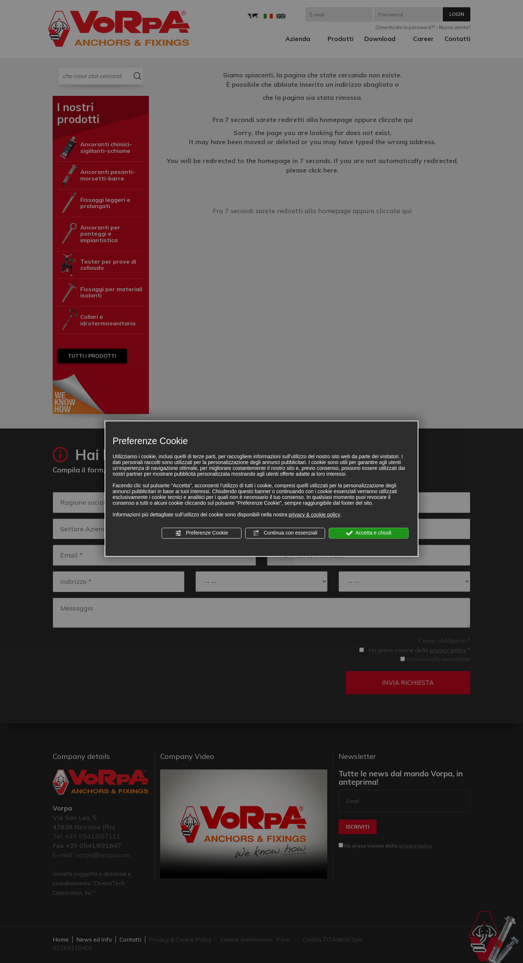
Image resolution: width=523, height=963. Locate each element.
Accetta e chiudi (369, 533)
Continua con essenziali (285, 533)
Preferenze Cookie (201, 533)
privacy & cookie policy (314, 514)
